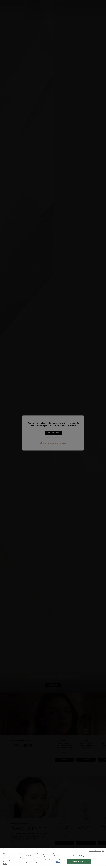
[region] (53, 857)
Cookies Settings (79, 856)
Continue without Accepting (96, 851)
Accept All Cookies (78, 861)
